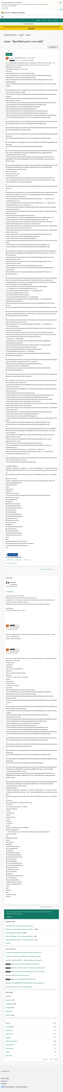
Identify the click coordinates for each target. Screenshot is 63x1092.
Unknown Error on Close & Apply (23, 987)
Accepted (8, 1007)
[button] (56, 588)
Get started (31, 28)
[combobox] (41, 23)
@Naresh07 (10, 591)
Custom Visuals (10, 1045)
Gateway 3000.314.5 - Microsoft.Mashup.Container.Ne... (27, 960)
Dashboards (18, 559)
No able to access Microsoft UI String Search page (27, 956)
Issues (21, 35)
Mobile (8, 1052)
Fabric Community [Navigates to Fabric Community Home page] (18, 13)
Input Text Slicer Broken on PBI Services (28, 964)
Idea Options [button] (52, 47)
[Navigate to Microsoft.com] (5, 13)
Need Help (9, 1055)
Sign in (44, 20)
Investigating (12, 554)
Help (49, 20)
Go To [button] (55, 20)
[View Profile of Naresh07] (17, 60)
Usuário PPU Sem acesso (22, 975)
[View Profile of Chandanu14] (8, 983)
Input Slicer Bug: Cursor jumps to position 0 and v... (19, 926)
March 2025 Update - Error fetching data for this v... (20, 936)
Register (38, 20)
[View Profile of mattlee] (13, 964)
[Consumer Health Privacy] (21, 1086)
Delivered (8, 1015)
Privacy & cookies (5, 1078)
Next (56, 1059)
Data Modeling (10, 1026)
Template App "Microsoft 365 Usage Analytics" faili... (27, 952)
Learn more (5, 8)
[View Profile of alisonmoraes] (9, 975)
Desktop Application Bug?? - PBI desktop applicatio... (20, 940)
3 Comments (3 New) (11, 563)
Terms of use (4, 1081)
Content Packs (9, 559)
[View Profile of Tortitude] (8, 956)
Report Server (27, 559)
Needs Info (8, 1000)
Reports (8, 1023)
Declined (8, 1011)
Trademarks (3, 1083)
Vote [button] (9, 54)
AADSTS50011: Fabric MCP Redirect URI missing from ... (30, 983)
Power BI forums (10, 35)
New (6, 996)
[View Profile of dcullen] (7, 960)
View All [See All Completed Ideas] (8, 943)
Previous (45, 1059)
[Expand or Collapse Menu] (2, 16)
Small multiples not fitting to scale (15, 933)
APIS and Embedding (11, 1041)
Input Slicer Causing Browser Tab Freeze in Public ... (20, 929)
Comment (8, 916)
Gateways (8, 1037)
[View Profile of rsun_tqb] (7, 952)
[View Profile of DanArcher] (8, 987)
